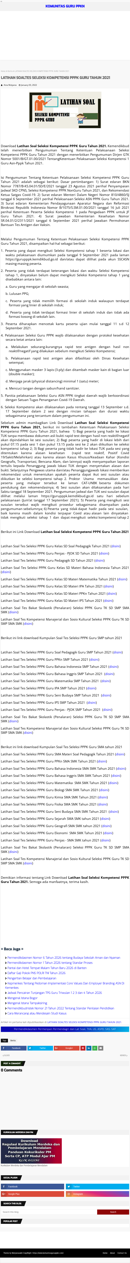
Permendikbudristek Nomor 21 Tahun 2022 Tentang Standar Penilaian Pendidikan (60, 1008)
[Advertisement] (65, 36)
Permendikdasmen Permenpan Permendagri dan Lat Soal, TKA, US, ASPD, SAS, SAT (65, 1029)
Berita (10, 71)
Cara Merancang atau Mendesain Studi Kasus (36, 1013)
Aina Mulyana (10, 85)
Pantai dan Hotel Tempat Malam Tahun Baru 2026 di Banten (46, 968)
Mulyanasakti (17, 1253)
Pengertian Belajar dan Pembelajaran (31, 978)
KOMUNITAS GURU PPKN (65, 6)
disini (116, 546)
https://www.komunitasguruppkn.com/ (48, 1253)
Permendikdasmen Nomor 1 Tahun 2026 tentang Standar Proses (49, 963)
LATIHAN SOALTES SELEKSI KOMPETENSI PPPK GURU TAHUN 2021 (84, 1022)
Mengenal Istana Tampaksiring (27, 1003)
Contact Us (122, 1253)
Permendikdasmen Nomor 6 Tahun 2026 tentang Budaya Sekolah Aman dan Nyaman (63, 958)
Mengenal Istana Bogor (22, 998)
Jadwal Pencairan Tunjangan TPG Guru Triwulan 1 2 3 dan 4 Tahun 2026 (54, 993)
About (112, 1253)
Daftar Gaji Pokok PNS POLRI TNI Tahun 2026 (36, 973)
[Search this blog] (49, 1212)
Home (3, 71)
